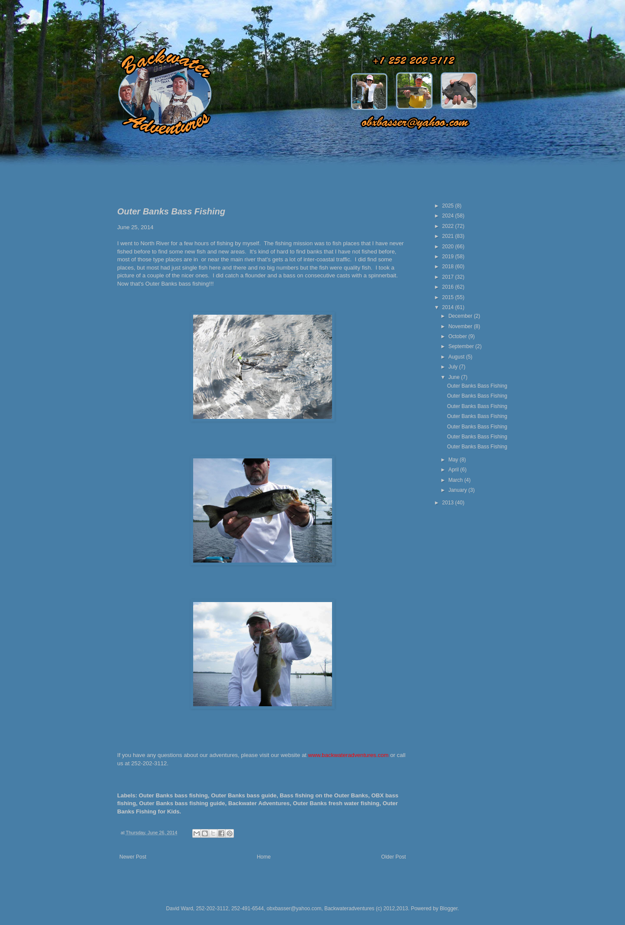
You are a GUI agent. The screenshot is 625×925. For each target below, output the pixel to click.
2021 (448, 236)
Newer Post (132, 857)
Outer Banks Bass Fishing (477, 386)
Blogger (448, 908)
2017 (448, 277)
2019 (448, 256)
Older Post (393, 857)
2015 (448, 297)
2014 (448, 307)
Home (264, 857)
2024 (448, 216)
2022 (448, 226)
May (454, 460)
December (461, 316)
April (454, 470)
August (457, 357)
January (458, 490)
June (454, 377)
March (456, 480)
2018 (448, 266)
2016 (448, 287)
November (461, 326)
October (458, 336)
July (453, 367)
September (461, 346)
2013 (448, 503)
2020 (448, 247)
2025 (448, 206)
